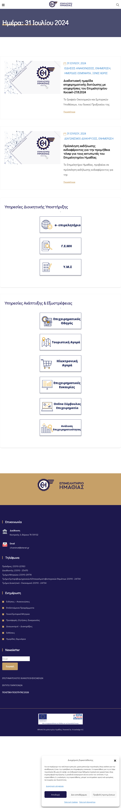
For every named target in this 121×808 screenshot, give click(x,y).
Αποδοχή (55, 794)
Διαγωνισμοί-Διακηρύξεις (80, 138)
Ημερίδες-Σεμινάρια (77, 73)
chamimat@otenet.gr (19, 547)
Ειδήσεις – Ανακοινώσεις (18, 601)
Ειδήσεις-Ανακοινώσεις (79, 68)
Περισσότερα (69, 111)
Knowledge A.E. (78, 729)
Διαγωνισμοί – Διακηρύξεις (19, 626)
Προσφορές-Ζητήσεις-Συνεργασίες (23, 620)
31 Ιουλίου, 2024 (76, 63)
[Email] (16, 658)
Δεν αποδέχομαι (79, 794)
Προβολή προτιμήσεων (104, 794)
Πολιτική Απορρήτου (87, 802)
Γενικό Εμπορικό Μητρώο (18, 613)
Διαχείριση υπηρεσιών (55, 786)
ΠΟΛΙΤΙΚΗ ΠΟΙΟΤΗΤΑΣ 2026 (15, 692)
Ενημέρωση (102, 68)
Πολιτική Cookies (71, 802)
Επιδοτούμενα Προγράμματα (20, 607)
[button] (115, 760)
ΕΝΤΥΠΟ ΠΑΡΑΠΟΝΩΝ (12, 685)
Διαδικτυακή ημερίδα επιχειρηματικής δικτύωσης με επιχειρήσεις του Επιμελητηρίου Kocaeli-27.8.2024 (85, 86)
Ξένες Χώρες (100, 73)
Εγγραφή (10, 666)
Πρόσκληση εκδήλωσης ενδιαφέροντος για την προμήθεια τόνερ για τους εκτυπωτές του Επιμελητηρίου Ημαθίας (86, 151)
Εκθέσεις (10, 632)
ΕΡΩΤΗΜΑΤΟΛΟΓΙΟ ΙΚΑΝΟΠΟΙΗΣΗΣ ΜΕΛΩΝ (22, 678)
